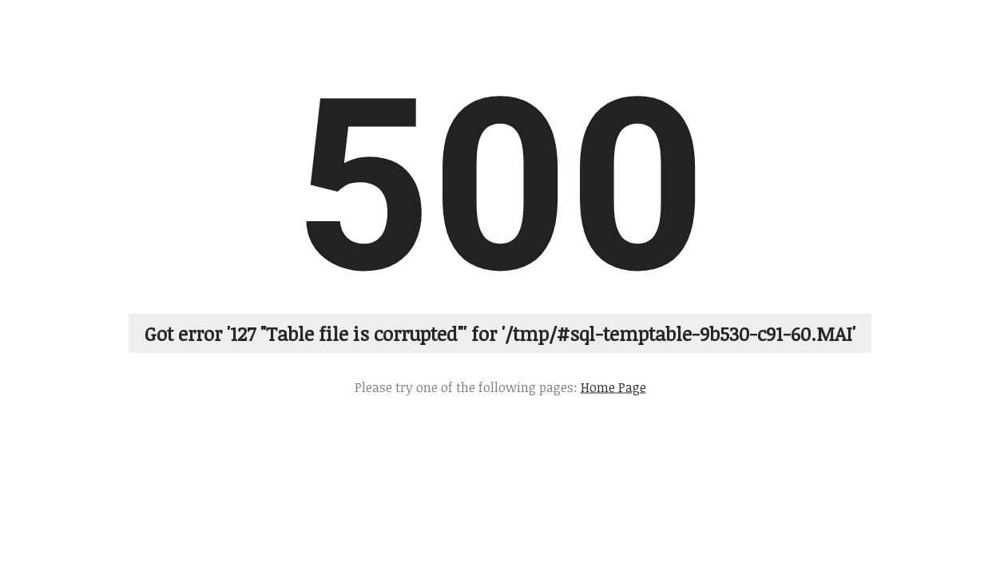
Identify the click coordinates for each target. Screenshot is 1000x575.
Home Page (613, 386)
